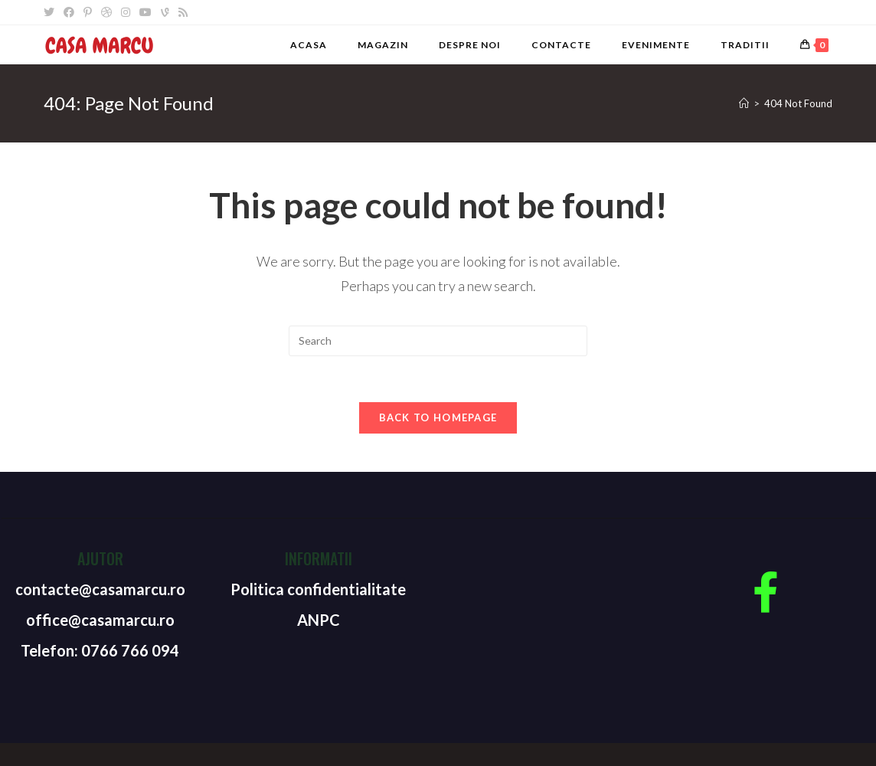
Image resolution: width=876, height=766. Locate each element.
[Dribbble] (106, 12)
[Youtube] (145, 12)
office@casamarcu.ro (100, 620)
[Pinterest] (87, 12)
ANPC (318, 620)
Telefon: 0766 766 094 (100, 650)
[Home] (744, 103)
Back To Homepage (438, 417)
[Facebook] (69, 12)
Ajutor (100, 558)
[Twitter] (51, 12)
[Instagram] (125, 12)
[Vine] (165, 12)
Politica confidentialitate (318, 589)
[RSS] (183, 12)
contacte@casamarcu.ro (100, 589)
